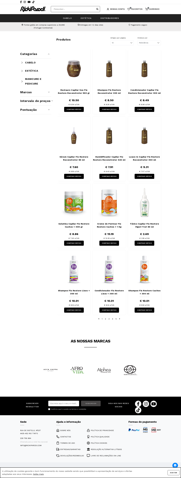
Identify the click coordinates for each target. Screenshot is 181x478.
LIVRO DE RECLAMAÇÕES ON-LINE (104, 455)
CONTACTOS (63, 436)
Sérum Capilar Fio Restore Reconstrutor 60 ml (74, 158)
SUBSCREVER (90, 403)
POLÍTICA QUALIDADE (98, 436)
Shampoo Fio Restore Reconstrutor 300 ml (109, 91)
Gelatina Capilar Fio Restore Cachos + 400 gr (73, 225)
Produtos (63, 39)
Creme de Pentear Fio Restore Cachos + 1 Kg (109, 225)
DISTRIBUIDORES (109, 18)
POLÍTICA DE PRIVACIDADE (100, 430)
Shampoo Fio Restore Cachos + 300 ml (144, 292)
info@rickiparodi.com (30, 445)
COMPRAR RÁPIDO (74, 109)
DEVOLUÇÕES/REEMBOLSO (70, 455)
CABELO (67, 18)
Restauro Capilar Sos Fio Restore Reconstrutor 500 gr (74, 91)
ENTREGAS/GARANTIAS (68, 449)
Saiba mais (38, 474)
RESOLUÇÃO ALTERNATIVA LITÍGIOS (104, 449)
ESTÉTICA (86, 18)
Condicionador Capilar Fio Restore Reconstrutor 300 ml (144, 91)
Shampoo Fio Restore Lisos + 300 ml (74, 292)
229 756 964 (25, 438)
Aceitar (173, 473)
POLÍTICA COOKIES (97, 443)
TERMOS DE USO (65, 443)
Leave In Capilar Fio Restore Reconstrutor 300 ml (144, 158)
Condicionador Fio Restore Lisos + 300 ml (109, 292)
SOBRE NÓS (63, 430)
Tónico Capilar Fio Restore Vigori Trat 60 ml (144, 225)
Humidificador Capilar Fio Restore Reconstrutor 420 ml (109, 158)
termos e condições (78, 409)
